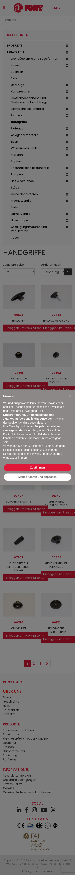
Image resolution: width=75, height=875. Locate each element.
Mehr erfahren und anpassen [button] (37, 476)
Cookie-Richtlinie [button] (18, 422)
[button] (70, 396)
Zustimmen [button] (37, 467)
